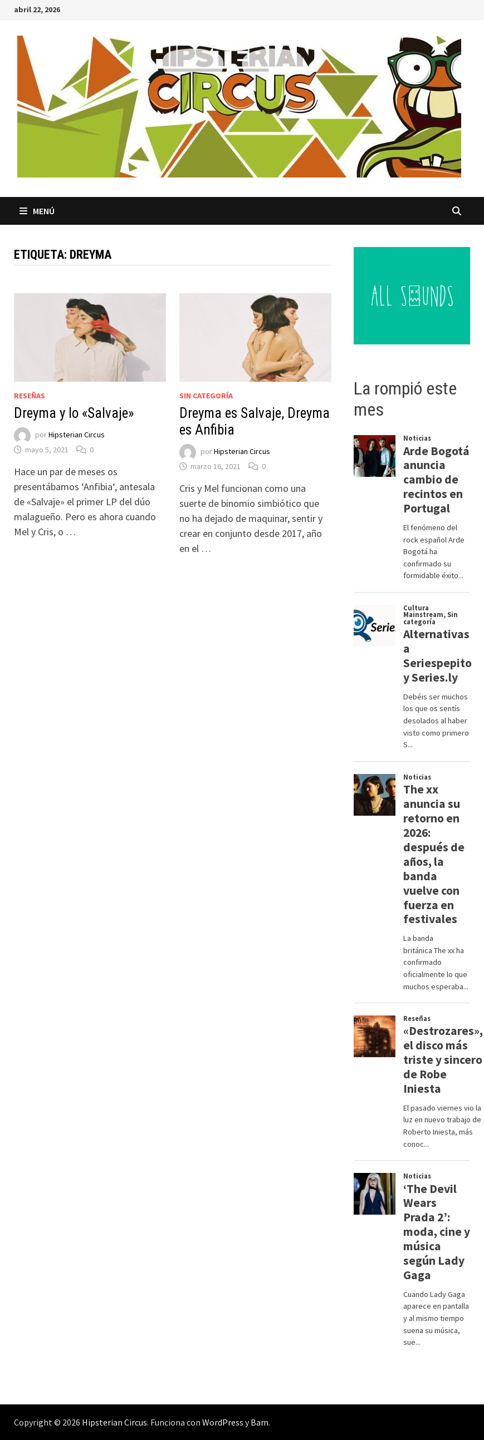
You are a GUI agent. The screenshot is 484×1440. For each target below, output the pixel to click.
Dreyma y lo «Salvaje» (74, 413)
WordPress (222, 1422)
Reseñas (29, 396)
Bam (259, 1422)
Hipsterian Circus (76, 435)
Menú (37, 210)
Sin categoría (206, 396)
